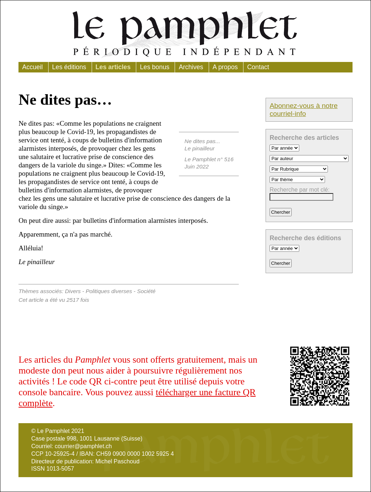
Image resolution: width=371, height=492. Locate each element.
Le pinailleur (199, 148)
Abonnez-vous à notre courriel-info (304, 109)
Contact (258, 67)
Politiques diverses (109, 291)
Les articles (113, 67)
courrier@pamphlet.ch (83, 446)
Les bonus (154, 67)
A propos (225, 67)
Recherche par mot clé (299, 190)
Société (146, 291)
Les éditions (69, 67)
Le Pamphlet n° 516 (208, 159)
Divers (73, 291)
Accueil (32, 67)
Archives (191, 67)
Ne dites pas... (202, 141)
